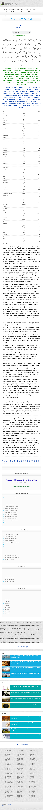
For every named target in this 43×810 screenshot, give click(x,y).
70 (14, 463)
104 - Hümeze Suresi (32, 786)
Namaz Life (9, 804)
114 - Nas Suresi (31, 799)
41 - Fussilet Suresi (32, 753)
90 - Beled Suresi (20, 792)
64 (2, 463)
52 (17, 461)
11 (17, 458)
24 (2, 460)
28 (10, 460)
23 (39, 458)
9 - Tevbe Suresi (8, 760)
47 (8, 461)
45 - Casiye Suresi (32, 758)
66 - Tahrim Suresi (8, 786)
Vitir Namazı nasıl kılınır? (9, 581)
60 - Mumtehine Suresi (9, 778)
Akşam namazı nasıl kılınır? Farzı (11, 512)
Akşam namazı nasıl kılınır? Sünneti (11, 514)
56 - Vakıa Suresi (31, 772)
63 (38, 461)
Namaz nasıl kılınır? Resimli (14, 9)
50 (14, 461)
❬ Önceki (18, 25)
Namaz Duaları (6, 11)
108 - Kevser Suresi (32, 791)
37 (27, 460)
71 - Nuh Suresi (7, 792)
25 (4, 460)
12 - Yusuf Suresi (8, 764)
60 (32, 461)
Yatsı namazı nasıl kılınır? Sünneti (11, 516)
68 (10, 463)
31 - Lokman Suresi (20, 764)
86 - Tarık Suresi (19, 787)
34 (21, 460)
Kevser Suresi (7, 601)
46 (6, 461)
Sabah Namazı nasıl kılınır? (10, 570)
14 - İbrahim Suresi (8, 767)
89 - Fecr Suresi (19, 791)
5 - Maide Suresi (8, 755)
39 (31, 460)
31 (16, 460)
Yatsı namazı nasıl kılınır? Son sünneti (12, 520)
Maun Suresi (7, 599)
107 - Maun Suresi (32, 790)
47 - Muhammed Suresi (33, 760)
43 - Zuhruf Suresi (32, 755)
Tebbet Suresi (7, 607)
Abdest (22, 9)
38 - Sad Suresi (19, 773)
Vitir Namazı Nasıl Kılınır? (9, 522)
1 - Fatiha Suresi (8, 750)
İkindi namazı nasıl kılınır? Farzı (11, 510)
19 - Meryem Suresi (8, 773)
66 (6, 463)
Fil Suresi (6, 595)
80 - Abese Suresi (20, 780)
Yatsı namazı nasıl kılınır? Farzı (11, 518)
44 (2, 461)
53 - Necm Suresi (32, 768)
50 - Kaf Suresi (31, 764)
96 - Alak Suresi (31, 776)
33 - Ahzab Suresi (20, 767)
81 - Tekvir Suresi (20, 781)
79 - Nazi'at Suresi (20, 778)
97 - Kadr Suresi (31, 777)
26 (6, 460)
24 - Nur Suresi (19, 755)
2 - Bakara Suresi (8, 751)
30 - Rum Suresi (19, 763)
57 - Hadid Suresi (32, 773)
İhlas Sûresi (7, 609)
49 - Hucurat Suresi (32, 763)
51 (16, 461)
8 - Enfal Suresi (7, 759)
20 (34, 458)
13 (21, 458)
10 (15, 458)
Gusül (27, 9)
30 (14, 460)
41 (34, 460)
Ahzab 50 (16, 15)
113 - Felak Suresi (32, 797)
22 (37, 458)
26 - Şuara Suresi (20, 758)
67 (8, 463)
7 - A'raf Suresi (7, 758)
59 (31, 461)
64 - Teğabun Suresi (8, 783)
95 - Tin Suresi (19, 799)
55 (23, 461)
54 (21, 461)
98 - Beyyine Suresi (32, 778)
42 (36, 460)
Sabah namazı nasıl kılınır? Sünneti (11, 497)
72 (17, 463)
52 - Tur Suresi (31, 767)
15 (24, 458)
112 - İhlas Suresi (32, 796)
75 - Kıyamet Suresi (8, 797)
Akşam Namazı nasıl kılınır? (10, 577)
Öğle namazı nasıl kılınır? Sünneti (11, 502)
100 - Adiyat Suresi (32, 781)
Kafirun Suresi (7, 603)
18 (30, 458)
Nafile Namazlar (14, 11)
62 (36, 461)
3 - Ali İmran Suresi (8, 753)
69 (12, 463)
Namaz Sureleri (32, 9)
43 (38, 460)
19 (32, 458)
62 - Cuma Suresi (8, 781)
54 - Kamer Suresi (32, 769)
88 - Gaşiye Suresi (20, 790)
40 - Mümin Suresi (32, 751)
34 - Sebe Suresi (20, 768)
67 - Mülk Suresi (8, 787)
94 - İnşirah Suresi (20, 797)
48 (10, 461)
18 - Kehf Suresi (8, 772)
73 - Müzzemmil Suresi (9, 795)
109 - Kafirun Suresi (32, 792)
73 (19, 463)
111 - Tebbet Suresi (32, 795)
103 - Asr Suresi (31, 785)
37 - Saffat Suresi (20, 772)
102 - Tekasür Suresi (32, 783)
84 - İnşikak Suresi (20, 785)
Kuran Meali (21, 11)
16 (26, 458)
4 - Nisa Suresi (7, 754)
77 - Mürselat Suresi (20, 776)
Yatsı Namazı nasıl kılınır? (10, 579)
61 (34, 461)
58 (29, 461)
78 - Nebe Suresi (20, 777)
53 (19, 461)
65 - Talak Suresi (8, 785)
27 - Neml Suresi (20, 759)
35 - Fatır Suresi (19, 769)
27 (8, 460)
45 (4, 461)
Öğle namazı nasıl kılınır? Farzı (10, 504)
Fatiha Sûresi (7, 592)
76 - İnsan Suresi (8, 799)
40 (32, 460)
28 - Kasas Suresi (20, 760)
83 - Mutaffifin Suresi (20, 783)
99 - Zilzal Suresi (31, 780)
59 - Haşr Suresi (8, 777)
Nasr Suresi (7, 605)
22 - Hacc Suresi (20, 753)
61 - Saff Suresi (7, 780)
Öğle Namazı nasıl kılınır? (9, 573)
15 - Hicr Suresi (7, 768)
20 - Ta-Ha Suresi (20, 750)
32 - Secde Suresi (20, 765)
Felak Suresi (7, 611)
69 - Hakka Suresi (8, 790)
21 (35, 458)
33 (19, 460)
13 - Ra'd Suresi (8, 765)
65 (4, 463)
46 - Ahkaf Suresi (31, 759)
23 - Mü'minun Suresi (20, 754)
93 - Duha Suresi (20, 796)
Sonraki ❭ (19, 27)
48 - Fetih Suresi (31, 762)
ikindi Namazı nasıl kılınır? (10, 575)
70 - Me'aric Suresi (8, 791)
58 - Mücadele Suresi (8, 776)
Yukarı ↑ (3, 805)
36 (25, 460)
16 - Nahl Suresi (8, 769)
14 (22, 458)
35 (23, 460)
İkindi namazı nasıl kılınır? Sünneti (11, 508)
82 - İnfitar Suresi (20, 782)
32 (17, 460)
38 (29, 460)
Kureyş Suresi (7, 597)
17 (28, 458)
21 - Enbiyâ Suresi (20, 751)
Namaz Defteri (28, 11)
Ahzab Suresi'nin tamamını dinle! (18, 35)
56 (25, 461)
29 (12, 460)
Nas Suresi (7, 613)
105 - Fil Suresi (31, 787)
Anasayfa (5, 9)
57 (27, 461)
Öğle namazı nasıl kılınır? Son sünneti (12, 506)
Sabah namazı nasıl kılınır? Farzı (11, 499)
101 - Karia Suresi (32, 782)
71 (16, 463)
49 (12, 461)
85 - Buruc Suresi (20, 786)
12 (19, 458)
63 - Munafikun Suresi (9, 782)
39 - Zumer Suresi (32, 750)
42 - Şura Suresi (31, 754)
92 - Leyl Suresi (19, 795)
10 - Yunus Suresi (8, 762)
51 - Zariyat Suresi (32, 765)
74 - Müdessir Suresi (8, 796)
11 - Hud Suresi (7, 763)
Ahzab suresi (12, 15)
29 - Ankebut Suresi (20, 762)
